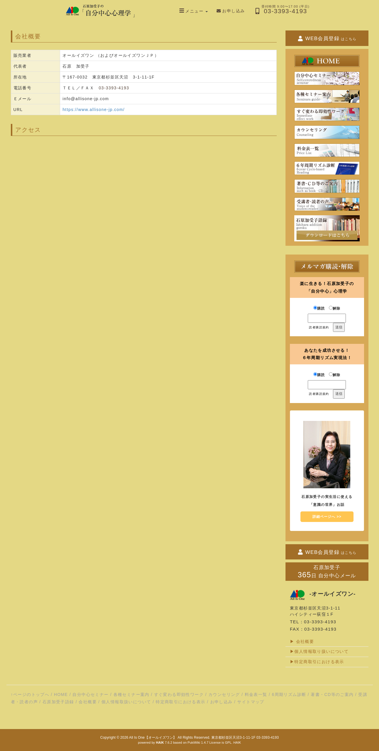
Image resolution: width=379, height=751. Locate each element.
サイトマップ (250, 701)
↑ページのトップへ (30, 694)
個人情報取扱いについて (126, 701)
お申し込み (221, 701)
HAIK (237, 742)
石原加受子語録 (58, 701)
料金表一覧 (256, 694)
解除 (335, 308)
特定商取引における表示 (180, 701)
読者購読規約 (319, 327)
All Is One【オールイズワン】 (152, 737)
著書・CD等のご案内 (332, 694)
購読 (319, 308)
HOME (61, 694)
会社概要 (88, 701)
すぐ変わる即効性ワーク (179, 694)
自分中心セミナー (90, 694)
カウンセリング (224, 694)
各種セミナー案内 (131, 694)
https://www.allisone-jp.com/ (93, 109)
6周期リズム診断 (289, 694)
